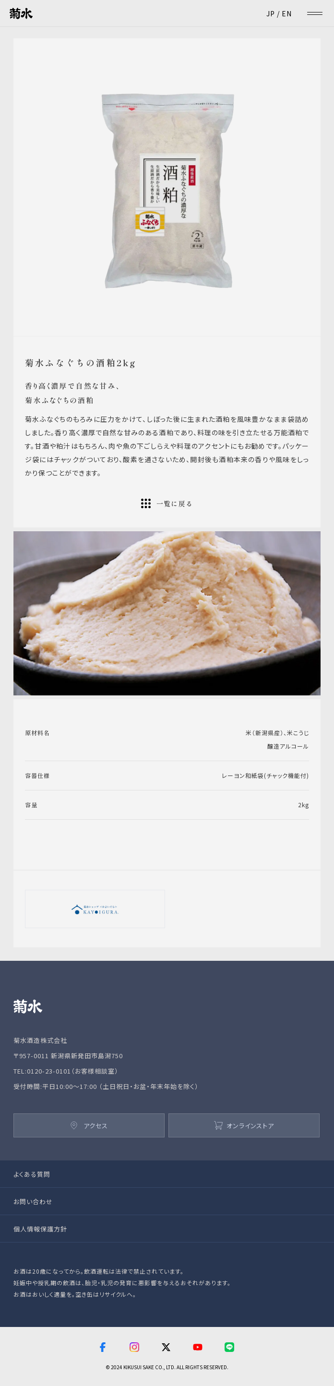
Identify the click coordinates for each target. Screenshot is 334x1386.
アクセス (89, 1125)
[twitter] (166, 1348)
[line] (230, 1348)
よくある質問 (31, 1174)
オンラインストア (244, 1125)
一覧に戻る (167, 503)
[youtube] (198, 1348)
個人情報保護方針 (40, 1228)
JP (270, 13)
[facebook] (102, 1348)
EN (287, 13)
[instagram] (134, 1348)
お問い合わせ (33, 1201)
